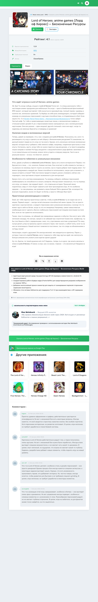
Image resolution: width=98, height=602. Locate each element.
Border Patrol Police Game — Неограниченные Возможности (47, 119)
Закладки (52, 29)
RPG (35, 51)
